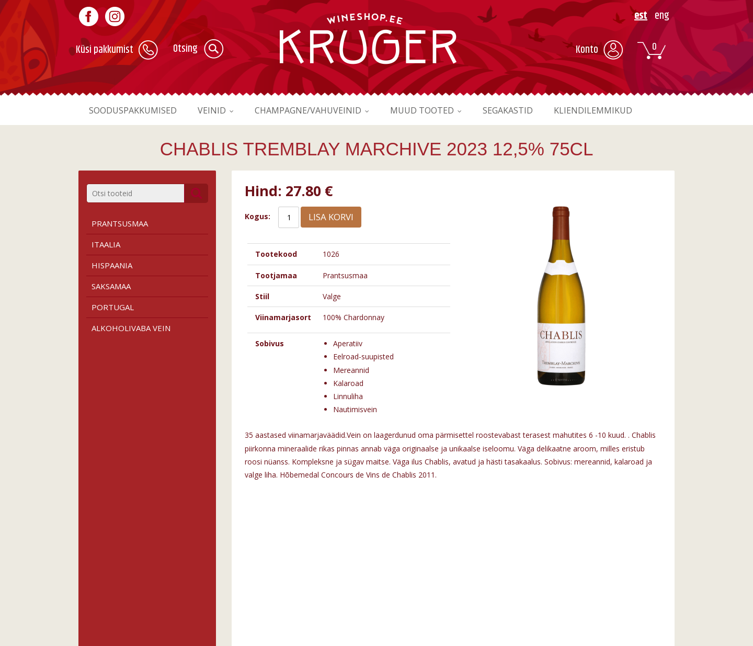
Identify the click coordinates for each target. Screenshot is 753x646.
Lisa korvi (331, 217)
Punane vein (252, 572)
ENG (662, 15)
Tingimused (98, 572)
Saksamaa (111, 286)
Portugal (113, 307)
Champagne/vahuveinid (321, 110)
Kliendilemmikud (622, 110)
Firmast (398, 572)
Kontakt (398, 593)
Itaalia (106, 244)
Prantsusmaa (120, 223)
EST (640, 15)
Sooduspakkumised (136, 110)
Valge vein (249, 583)
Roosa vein (251, 593)
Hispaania (112, 265)
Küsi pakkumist (104, 50)
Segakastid (532, 110)
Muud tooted (442, 110)
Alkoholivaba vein (131, 328)
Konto (587, 50)
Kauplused (403, 583)
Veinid (220, 110)
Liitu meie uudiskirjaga (572, 583)
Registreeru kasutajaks (573, 572)
